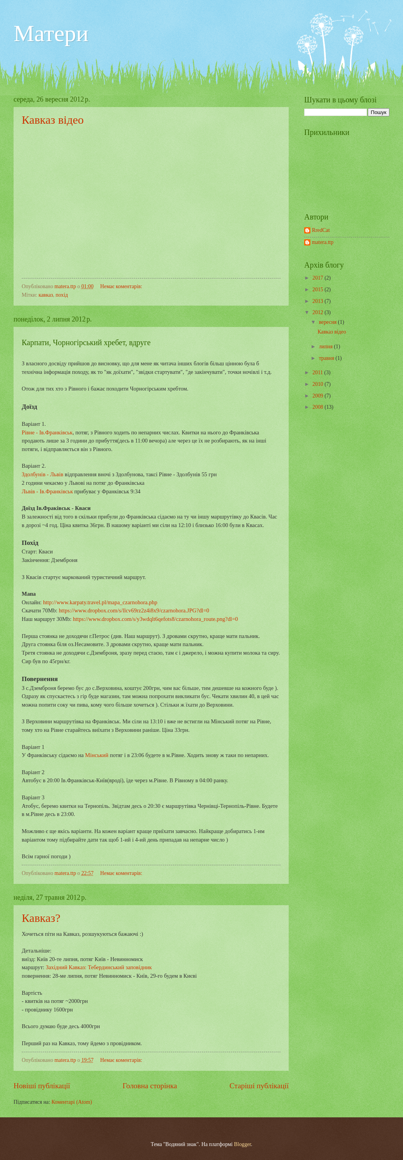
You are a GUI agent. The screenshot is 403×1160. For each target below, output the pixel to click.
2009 (318, 396)
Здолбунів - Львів (42, 474)
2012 (318, 312)
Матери (51, 33)
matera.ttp (323, 242)
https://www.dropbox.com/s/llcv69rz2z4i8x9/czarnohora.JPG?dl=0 (134, 610)
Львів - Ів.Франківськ (47, 491)
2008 (318, 407)
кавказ (46, 295)
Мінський (96, 755)
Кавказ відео (53, 119)
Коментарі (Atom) (72, 1102)
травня (327, 358)
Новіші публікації (42, 1086)
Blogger (242, 1144)
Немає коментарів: (122, 286)
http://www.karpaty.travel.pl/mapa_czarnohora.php (100, 602)
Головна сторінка (149, 1086)
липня (326, 346)
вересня (328, 322)
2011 (318, 372)
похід (62, 295)
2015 (318, 289)
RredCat (321, 230)
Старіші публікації (259, 1086)
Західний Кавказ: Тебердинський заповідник (99, 967)
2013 (318, 301)
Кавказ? (41, 917)
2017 (318, 278)
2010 (318, 384)
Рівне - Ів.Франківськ (47, 432)
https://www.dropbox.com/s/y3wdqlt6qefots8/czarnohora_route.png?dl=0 (155, 619)
